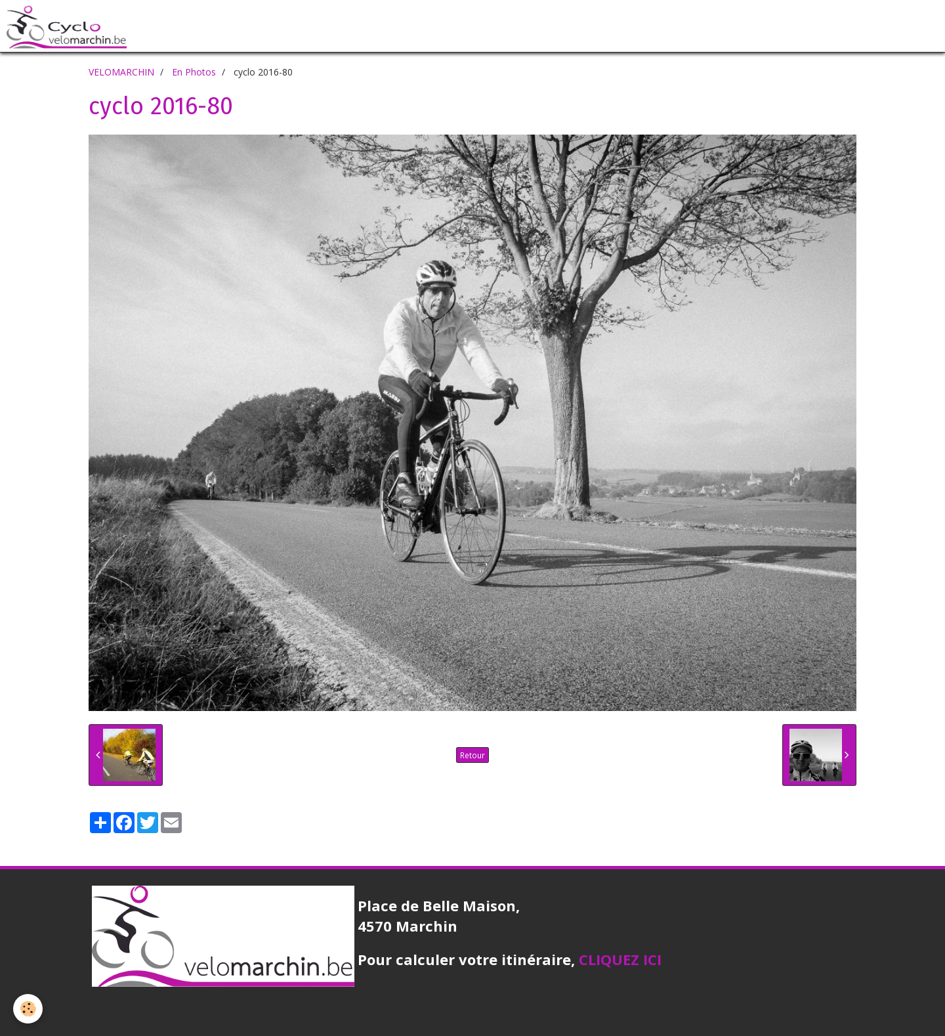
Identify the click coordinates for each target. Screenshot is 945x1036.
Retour (472, 755)
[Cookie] (28, 1009)
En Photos (194, 72)
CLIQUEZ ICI (620, 959)
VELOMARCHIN (121, 72)
